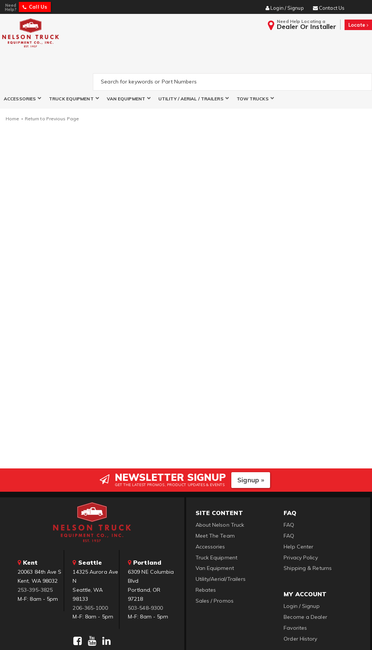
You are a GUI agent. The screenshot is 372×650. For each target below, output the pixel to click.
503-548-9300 (145, 572)
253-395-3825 (35, 554)
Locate (358, 25)
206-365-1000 (90, 572)
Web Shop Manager (277, 635)
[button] (22, 63)
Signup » (250, 444)
